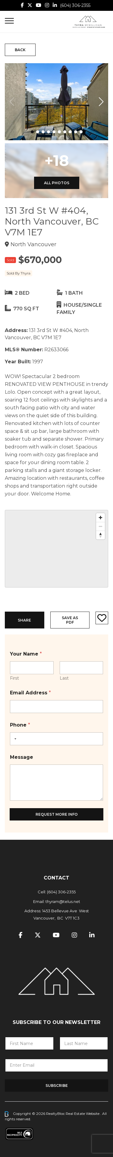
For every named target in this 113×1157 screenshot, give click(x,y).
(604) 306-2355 (75, 5)
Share (24, 620)
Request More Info (57, 814)
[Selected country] (14, 738)
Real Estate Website (83, 1113)
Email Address (30, 693)
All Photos (56, 183)
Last (64, 678)
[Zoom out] (100, 526)
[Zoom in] (100, 517)
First (14, 678)
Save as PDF (70, 620)
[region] (56, 548)
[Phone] (56, 738)
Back (20, 50)
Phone (20, 725)
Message (21, 757)
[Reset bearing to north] (100, 535)
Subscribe (57, 1085)
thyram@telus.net (63, 901)
